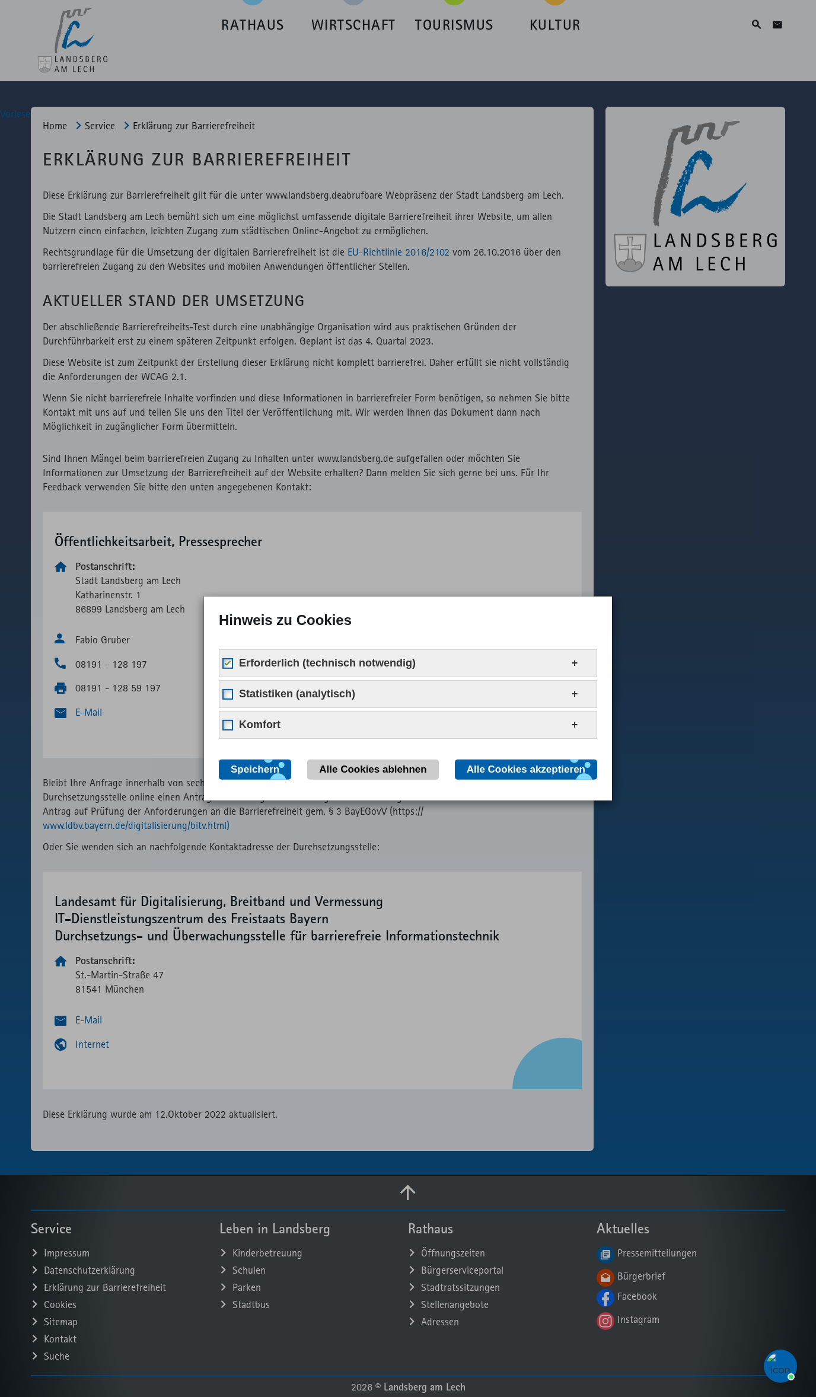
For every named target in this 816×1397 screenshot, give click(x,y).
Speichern (255, 769)
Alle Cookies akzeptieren (526, 769)
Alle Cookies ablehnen (372, 769)
